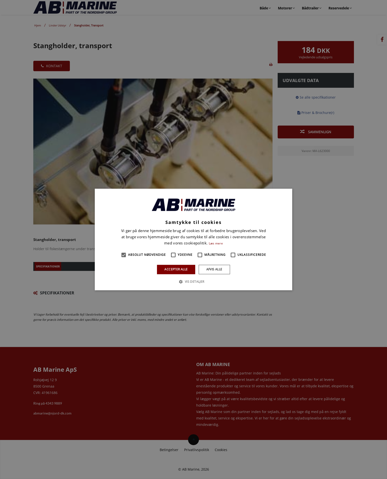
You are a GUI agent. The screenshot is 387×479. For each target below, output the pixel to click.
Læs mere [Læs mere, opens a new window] (216, 243)
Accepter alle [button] (176, 269)
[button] (124, 255)
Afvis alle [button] (214, 269)
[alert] (193, 239)
